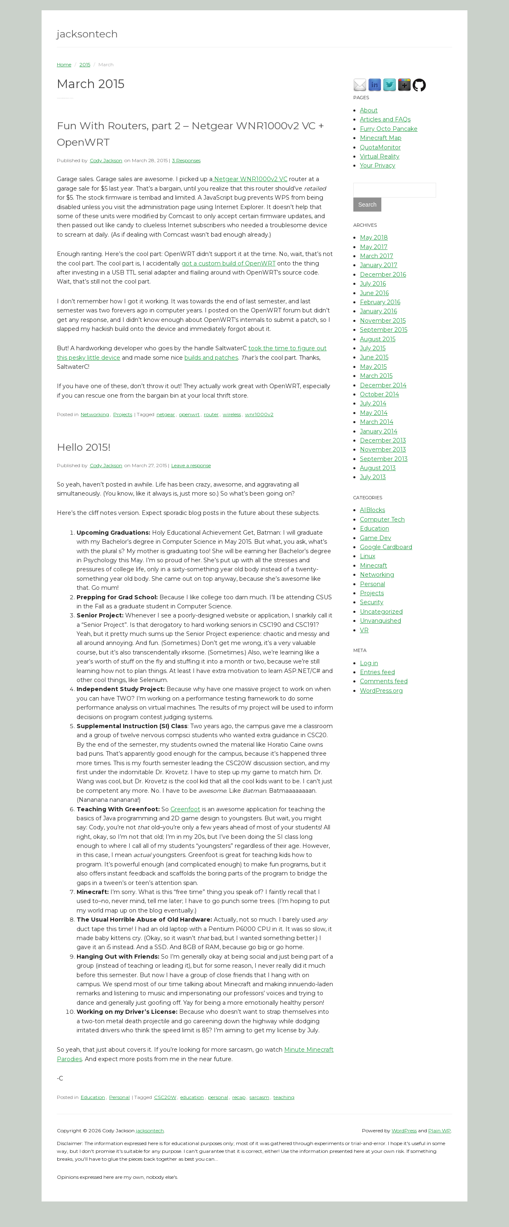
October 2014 (379, 394)
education (192, 1097)
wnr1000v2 (259, 414)
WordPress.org (381, 690)
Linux (367, 556)
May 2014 (374, 413)
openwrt (189, 414)
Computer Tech (382, 519)
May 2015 (373, 366)
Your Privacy (377, 165)
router (211, 414)
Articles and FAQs (385, 119)
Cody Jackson (106, 160)
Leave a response (191, 465)
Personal (119, 1097)
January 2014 (378, 431)
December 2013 (383, 440)
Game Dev (375, 538)
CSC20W (165, 1097)
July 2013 (373, 477)
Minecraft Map (381, 138)
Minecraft (373, 565)
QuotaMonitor (380, 147)
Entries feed (377, 672)
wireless (232, 414)
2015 (84, 64)
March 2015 (376, 376)
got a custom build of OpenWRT (229, 263)
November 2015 (383, 320)
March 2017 (376, 256)
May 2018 (374, 237)
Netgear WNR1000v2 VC (249, 179)
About (369, 110)
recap (238, 1097)
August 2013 (378, 468)
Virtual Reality (379, 156)
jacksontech (87, 34)
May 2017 (374, 247)
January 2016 (378, 311)
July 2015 (372, 348)
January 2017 (378, 265)
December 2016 (383, 274)
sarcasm (259, 1097)
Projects (122, 414)
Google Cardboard (386, 547)
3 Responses (186, 160)
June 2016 (374, 293)
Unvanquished (380, 620)
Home (64, 64)
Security (371, 602)
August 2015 (377, 339)
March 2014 (376, 422)
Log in (369, 663)
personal (218, 1097)
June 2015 (374, 357)
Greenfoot (185, 809)
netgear (165, 414)
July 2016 (373, 283)
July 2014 (373, 403)
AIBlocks (372, 510)
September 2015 (383, 329)
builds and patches (211, 357)
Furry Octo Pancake (389, 129)
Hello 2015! (84, 447)
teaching (283, 1097)
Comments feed (384, 681)
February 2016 (380, 302)
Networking (95, 414)
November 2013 (383, 449)
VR (364, 630)
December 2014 (383, 385)
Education (93, 1097)
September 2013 (384, 459)
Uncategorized (381, 611)
